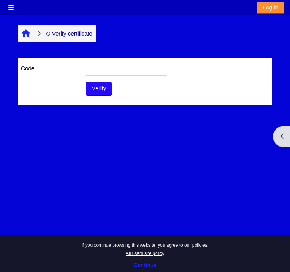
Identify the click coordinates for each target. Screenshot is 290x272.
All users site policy (145, 253)
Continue (145, 265)
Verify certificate (69, 33)
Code (27, 68)
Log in (270, 7)
